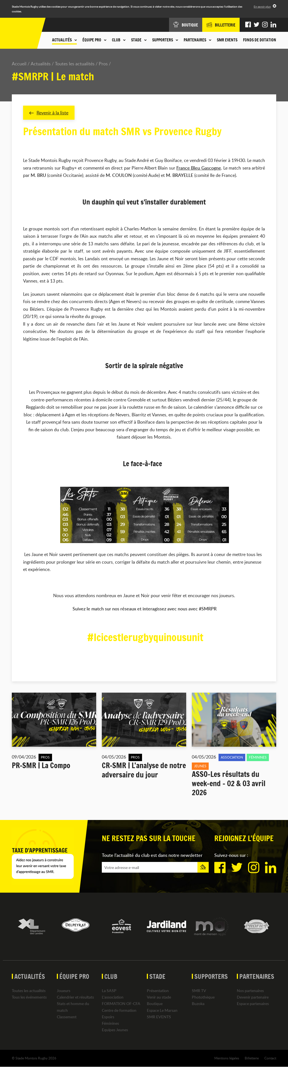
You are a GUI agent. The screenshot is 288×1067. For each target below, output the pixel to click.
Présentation (158, 990)
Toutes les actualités (74, 64)
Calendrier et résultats (75, 997)
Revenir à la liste (48, 113)
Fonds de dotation (259, 40)
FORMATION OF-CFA (121, 1003)
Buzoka (198, 1003)
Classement (66, 1016)
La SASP (109, 990)
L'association (112, 997)
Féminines (110, 1023)
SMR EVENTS (227, 40)
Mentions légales (226, 1058)
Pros (103, 64)
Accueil (19, 64)
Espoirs (108, 1016)
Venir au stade (159, 997)
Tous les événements (29, 997)
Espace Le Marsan (162, 1010)
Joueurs (63, 990)
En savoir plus (262, 6)
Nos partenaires (250, 990)
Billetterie (252, 1058)
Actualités (41, 64)
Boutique (155, 1003)
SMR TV (199, 990)
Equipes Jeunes (115, 1030)
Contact (270, 1058)
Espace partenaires (253, 1003)
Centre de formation (119, 1010)
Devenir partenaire (253, 997)
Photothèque (203, 997)
